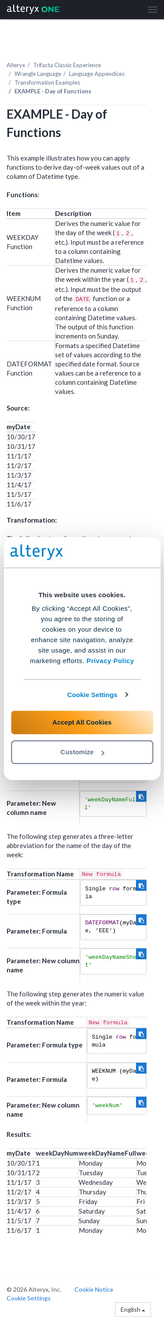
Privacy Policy (110, 660)
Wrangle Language (37, 73)
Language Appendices (97, 73)
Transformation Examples (47, 82)
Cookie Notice (93, 1289)
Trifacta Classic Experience (67, 65)
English (133, 1309)
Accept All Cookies (82, 722)
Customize (82, 752)
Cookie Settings (92, 694)
